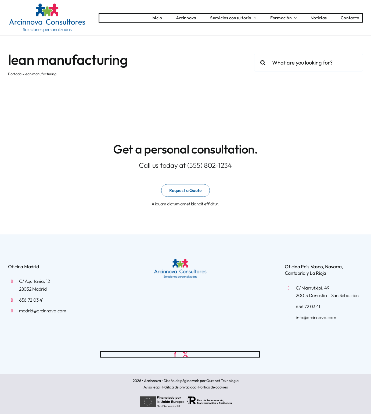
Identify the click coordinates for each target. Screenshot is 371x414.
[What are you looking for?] (308, 63)
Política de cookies (213, 387)
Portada (14, 74)
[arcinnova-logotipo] (47, 5)
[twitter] (185, 354)
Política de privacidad (179, 387)
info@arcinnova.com (316, 317)
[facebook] (175, 354)
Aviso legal (151, 387)
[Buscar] (263, 63)
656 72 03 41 (31, 300)
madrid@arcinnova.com (42, 310)
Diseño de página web (181, 380)
